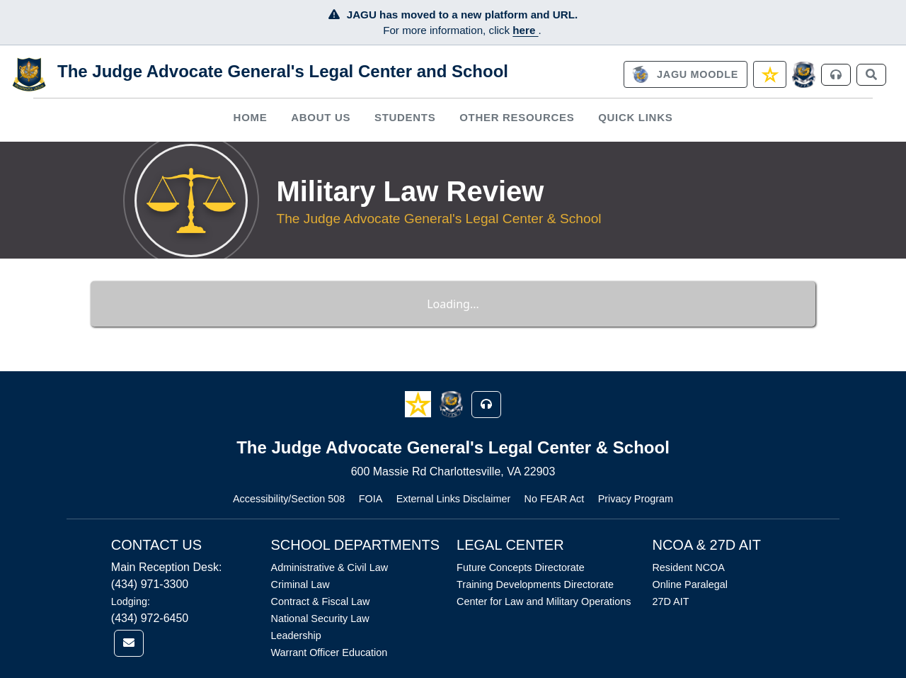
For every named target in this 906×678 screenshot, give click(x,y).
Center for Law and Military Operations (544, 601)
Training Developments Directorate (535, 584)
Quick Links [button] (635, 117)
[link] (685, 74)
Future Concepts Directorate (521, 567)
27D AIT (670, 601)
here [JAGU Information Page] (525, 30)
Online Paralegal (689, 584)
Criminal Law (300, 584)
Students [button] (404, 117)
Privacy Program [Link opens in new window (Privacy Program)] (635, 498)
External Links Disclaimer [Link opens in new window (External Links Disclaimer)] (453, 498)
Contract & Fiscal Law (320, 601)
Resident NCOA (688, 567)
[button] (419, 403)
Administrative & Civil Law (330, 567)
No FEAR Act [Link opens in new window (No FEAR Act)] (554, 498)
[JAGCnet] (803, 75)
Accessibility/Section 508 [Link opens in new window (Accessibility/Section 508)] (289, 498)
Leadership (296, 635)
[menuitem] (250, 117)
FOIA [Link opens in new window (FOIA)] (371, 498)
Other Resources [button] (516, 117)
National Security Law (320, 618)
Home (251, 117)
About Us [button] (320, 117)
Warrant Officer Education (329, 652)
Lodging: (130, 601)
